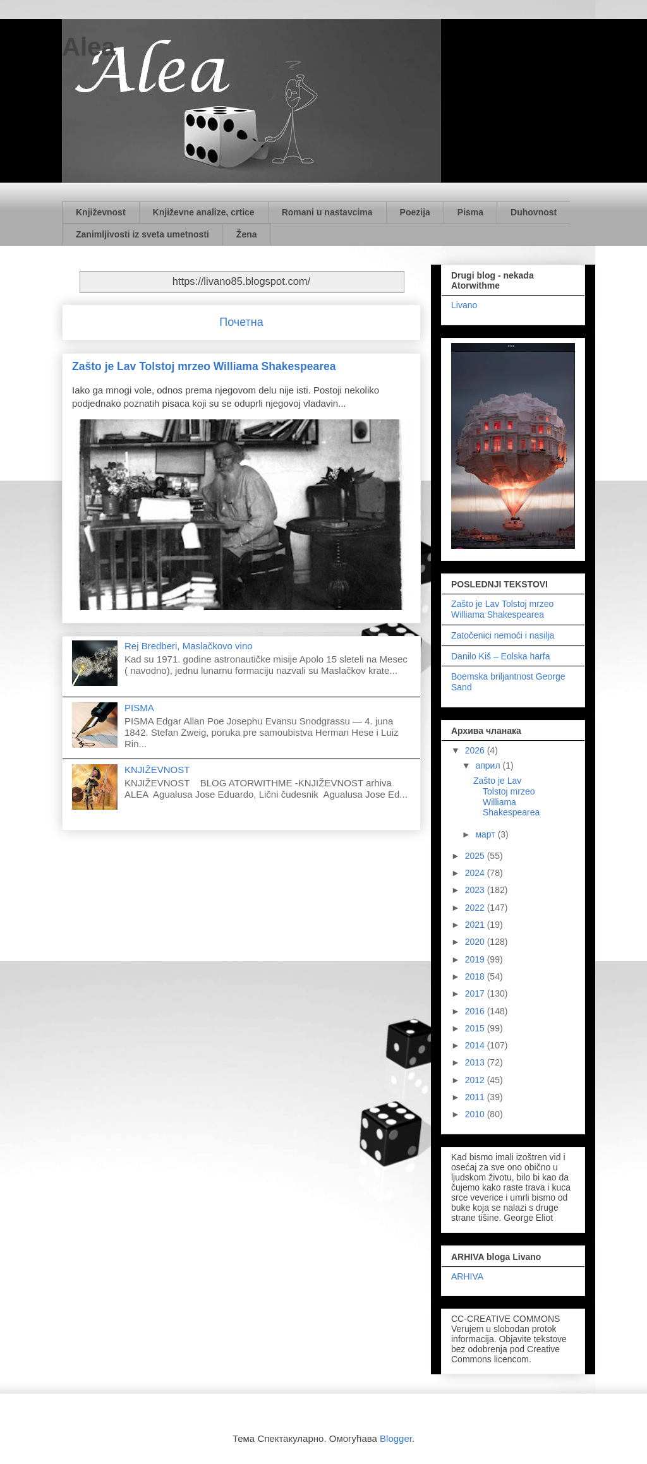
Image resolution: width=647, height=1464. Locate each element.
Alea (89, 47)
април (488, 765)
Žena (246, 234)
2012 (476, 1080)
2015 (476, 1028)
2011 (476, 1097)
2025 (476, 856)
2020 (476, 942)
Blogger (396, 1438)
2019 (476, 959)
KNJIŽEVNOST (157, 769)
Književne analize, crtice (204, 212)
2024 (476, 873)
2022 (476, 908)
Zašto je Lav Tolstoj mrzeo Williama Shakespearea (204, 366)
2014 (476, 1045)
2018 (476, 976)
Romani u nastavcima (327, 212)
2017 (476, 993)
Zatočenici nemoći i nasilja (502, 635)
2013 (476, 1062)
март (486, 834)
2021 (476, 925)
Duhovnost (534, 212)
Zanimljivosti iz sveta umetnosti (142, 234)
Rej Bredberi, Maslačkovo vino (188, 645)
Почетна (241, 322)
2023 (476, 890)
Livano (464, 305)
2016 (476, 1011)
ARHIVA (467, 1276)
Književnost (101, 212)
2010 (476, 1114)
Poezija (415, 212)
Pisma (470, 212)
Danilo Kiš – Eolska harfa (500, 656)
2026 (476, 750)
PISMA (139, 707)
